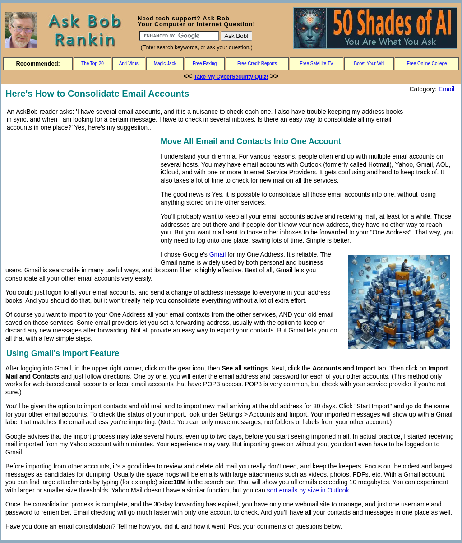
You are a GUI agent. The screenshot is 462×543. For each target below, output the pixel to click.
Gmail (217, 254)
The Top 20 (92, 63)
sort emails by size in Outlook (308, 490)
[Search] (179, 36)
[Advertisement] (81, 198)
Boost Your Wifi (369, 63)
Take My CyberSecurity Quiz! (231, 77)
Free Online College (427, 63)
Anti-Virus (129, 63)
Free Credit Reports (257, 63)
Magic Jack (165, 63)
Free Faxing (205, 63)
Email (446, 89)
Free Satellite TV (316, 63)
